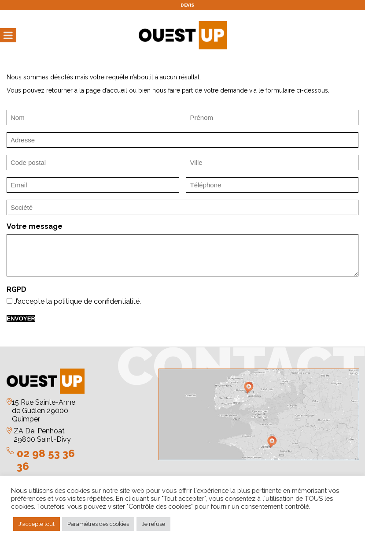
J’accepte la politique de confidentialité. (77, 301)
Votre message (35, 226)
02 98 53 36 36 (46, 460)
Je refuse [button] (153, 524)
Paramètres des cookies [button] (98, 524)
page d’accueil (106, 90)
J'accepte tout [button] (36, 524)
